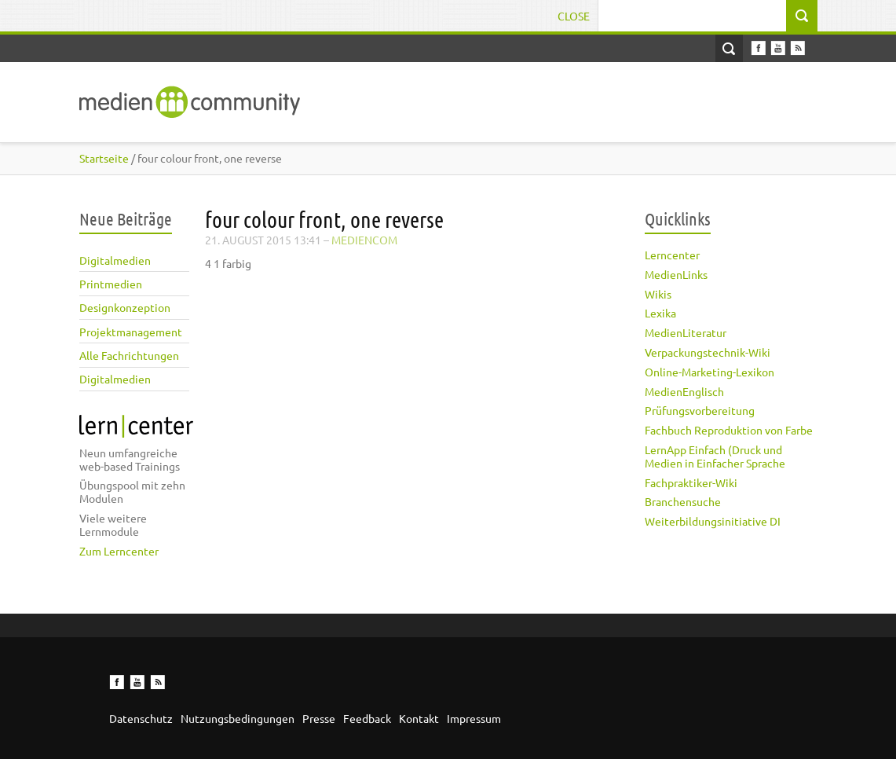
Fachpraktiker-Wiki (691, 482)
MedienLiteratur (685, 332)
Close (574, 16)
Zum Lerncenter (119, 551)
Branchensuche (683, 501)
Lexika (660, 313)
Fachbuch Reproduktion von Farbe (729, 430)
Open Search (729, 48)
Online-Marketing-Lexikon (709, 372)
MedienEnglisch (684, 391)
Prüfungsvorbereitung (700, 410)
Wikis (658, 294)
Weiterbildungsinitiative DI (713, 521)
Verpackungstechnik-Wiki (707, 352)
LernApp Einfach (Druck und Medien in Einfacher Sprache (715, 456)
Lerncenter (672, 255)
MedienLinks (676, 274)
